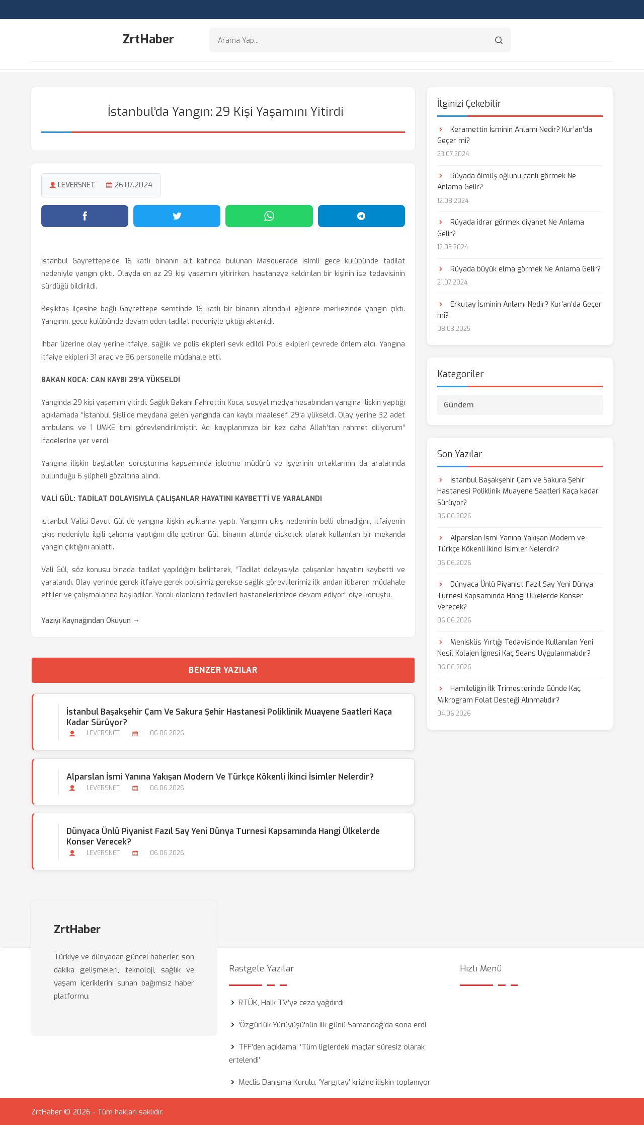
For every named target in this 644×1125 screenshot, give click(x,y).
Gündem (459, 404)
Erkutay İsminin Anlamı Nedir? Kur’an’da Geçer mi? (519, 309)
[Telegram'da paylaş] (361, 215)
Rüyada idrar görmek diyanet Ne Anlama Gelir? (510, 227)
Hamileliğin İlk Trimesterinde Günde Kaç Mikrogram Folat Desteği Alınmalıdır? (509, 693)
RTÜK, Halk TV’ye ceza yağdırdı (291, 1002)
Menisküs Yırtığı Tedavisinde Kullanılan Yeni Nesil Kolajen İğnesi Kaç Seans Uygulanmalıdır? (515, 647)
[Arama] (499, 40)
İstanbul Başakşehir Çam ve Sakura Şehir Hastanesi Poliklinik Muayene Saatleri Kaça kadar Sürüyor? (228, 716)
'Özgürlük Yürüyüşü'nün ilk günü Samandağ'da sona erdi (332, 1024)
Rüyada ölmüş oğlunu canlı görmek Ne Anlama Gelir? (506, 180)
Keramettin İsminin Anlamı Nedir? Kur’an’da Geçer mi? (514, 134)
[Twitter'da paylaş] (176, 215)
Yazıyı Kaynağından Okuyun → (90, 619)
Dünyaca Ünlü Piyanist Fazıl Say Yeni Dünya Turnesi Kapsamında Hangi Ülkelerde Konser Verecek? (222, 835)
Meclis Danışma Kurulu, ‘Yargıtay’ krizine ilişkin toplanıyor (334, 1081)
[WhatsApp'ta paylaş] (268, 215)
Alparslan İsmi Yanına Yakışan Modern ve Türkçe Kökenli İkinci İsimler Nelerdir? (219, 775)
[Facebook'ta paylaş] (84, 215)
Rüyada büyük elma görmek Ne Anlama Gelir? (519, 268)
